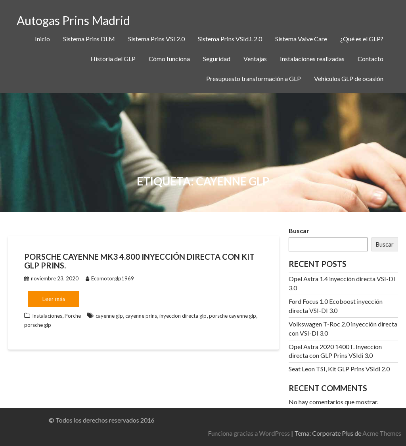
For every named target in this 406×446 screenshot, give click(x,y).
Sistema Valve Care (301, 38)
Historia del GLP (113, 58)
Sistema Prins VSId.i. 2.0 (230, 38)
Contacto (370, 58)
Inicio (42, 38)
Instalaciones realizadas (312, 58)
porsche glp (37, 325)
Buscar (299, 230)
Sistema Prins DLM (89, 38)
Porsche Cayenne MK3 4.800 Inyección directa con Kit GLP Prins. (139, 261)
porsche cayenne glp (232, 316)
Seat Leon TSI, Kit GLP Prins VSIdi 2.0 (339, 369)
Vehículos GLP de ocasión (348, 78)
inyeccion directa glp (183, 316)
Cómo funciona (169, 58)
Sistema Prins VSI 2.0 (156, 38)
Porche (73, 316)
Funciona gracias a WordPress (329, 433)
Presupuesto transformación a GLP (253, 78)
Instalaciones (47, 316)
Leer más (53, 298)
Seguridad (216, 58)
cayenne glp (109, 316)
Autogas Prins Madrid (73, 20)
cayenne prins (141, 316)
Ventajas (255, 58)
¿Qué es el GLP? (361, 38)
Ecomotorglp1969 (110, 278)
